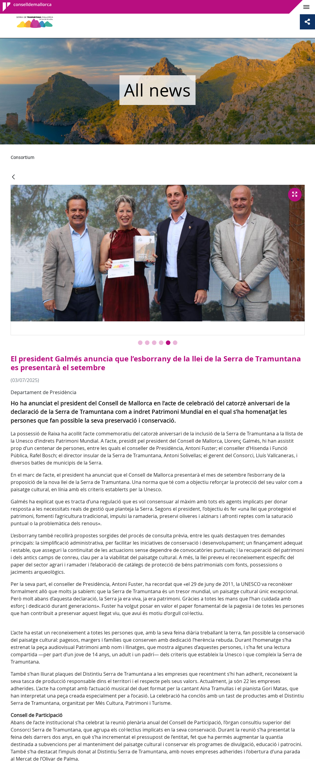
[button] (140, 342)
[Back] (13, 177)
